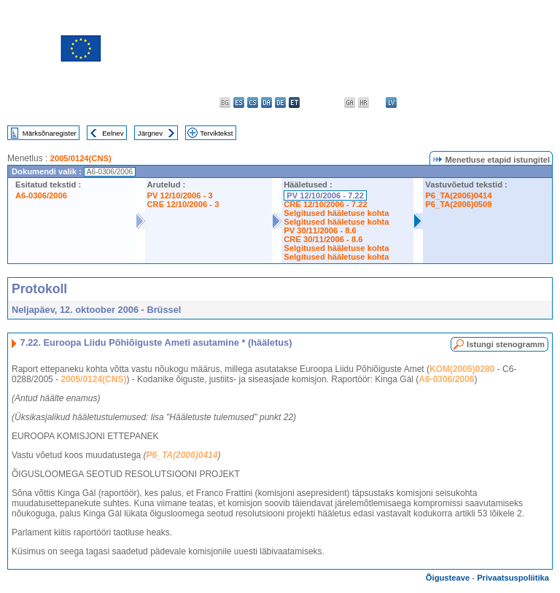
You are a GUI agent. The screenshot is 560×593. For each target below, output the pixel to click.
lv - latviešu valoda (391, 102)
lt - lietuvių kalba (405, 102)
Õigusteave (448, 577)
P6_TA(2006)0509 (458, 204)
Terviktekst (216, 133)
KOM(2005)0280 (461, 369)
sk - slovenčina (502, 102)
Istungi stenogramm (506, 344)
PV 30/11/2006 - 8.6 (320, 230)
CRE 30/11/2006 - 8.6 (323, 239)
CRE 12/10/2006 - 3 (183, 204)
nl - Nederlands (446, 102)
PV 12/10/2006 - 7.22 (325, 195)
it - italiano (377, 102)
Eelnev (112, 133)
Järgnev (150, 133)
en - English (321, 102)
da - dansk (266, 102)
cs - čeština (252, 102)
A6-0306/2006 (41, 195)
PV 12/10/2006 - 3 (180, 195)
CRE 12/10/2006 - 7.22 (325, 204)
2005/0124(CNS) (81, 158)
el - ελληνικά (308, 102)
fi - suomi (529, 102)
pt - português (474, 102)
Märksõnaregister (50, 133)
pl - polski (460, 102)
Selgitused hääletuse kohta (336, 213)
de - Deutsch (280, 102)
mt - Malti (432, 102)
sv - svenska (543, 102)
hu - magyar (418, 102)
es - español (238, 102)
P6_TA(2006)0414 (458, 195)
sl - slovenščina (515, 102)
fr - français (335, 102)
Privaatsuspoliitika (513, 577)
